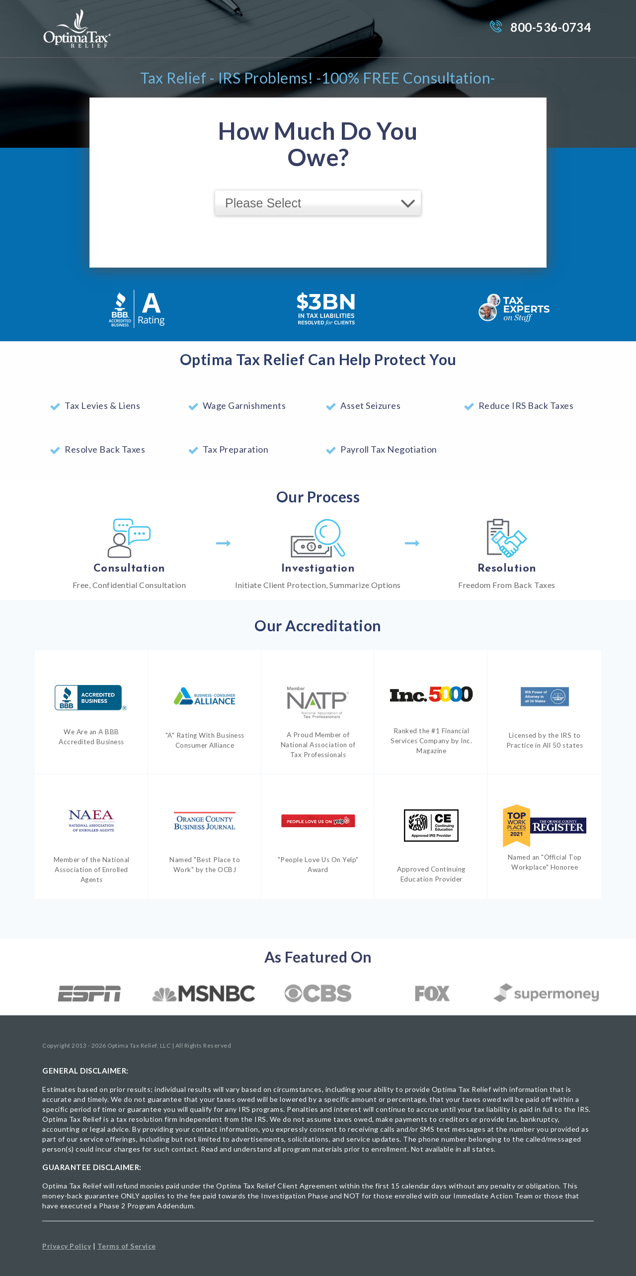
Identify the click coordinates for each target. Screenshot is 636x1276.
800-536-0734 (550, 27)
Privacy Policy (66, 1246)
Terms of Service (126, 1246)
